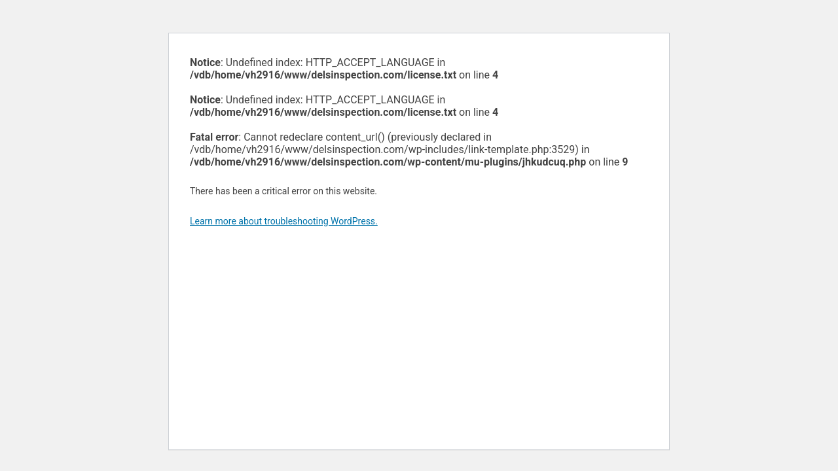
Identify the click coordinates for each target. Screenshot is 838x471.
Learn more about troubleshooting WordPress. (284, 221)
